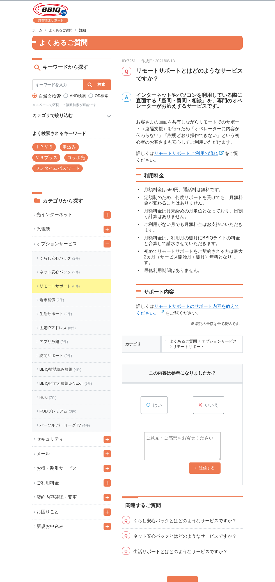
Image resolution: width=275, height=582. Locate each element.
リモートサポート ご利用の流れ (186, 153)
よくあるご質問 (60, 30)
